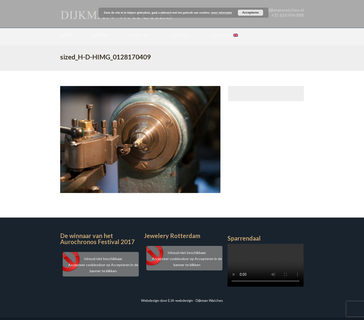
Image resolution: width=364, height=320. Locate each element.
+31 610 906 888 (287, 15)
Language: (224, 35)
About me (139, 35)
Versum (100, 35)
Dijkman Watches (209, 300)
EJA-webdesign (180, 300)
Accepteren (250, 12)
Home (66, 35)
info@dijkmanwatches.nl (279, 10)
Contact (179, 35)
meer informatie (221, 12)
